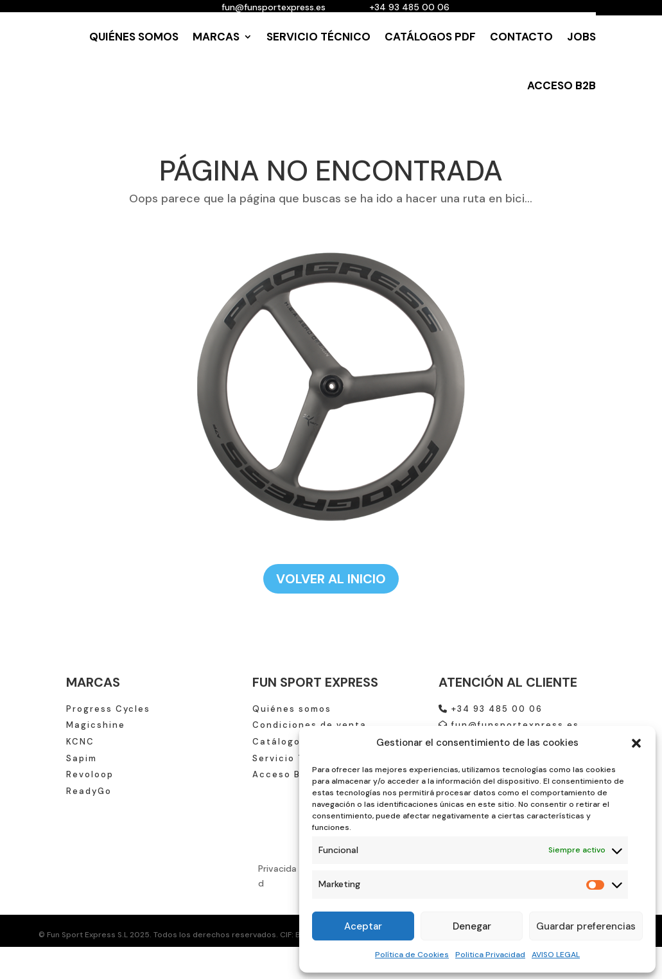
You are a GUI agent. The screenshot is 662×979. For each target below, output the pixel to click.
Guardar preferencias (586, 926)
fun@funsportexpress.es (509, 724)
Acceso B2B (282, 774)
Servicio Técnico (296, 758)
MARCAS (216, 37)
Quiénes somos (291, 708)
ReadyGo (89, 791)
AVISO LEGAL (556, 954)
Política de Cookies (412, 954)
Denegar (472, 926)
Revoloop (90, 774)
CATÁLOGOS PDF (430, 37)
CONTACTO (521, 37)
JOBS (581, 37)
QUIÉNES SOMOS (134, 37)
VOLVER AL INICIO (331, 578)
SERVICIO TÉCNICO (318, 37)
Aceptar (363, 926)
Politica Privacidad (490, 954)
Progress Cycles (108, 708)
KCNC (80, 741)
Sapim (81, 758)
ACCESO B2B (561, 85)
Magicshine (95, 724)
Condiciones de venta (309, 724)
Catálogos (279, 741)
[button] (636, 743)
